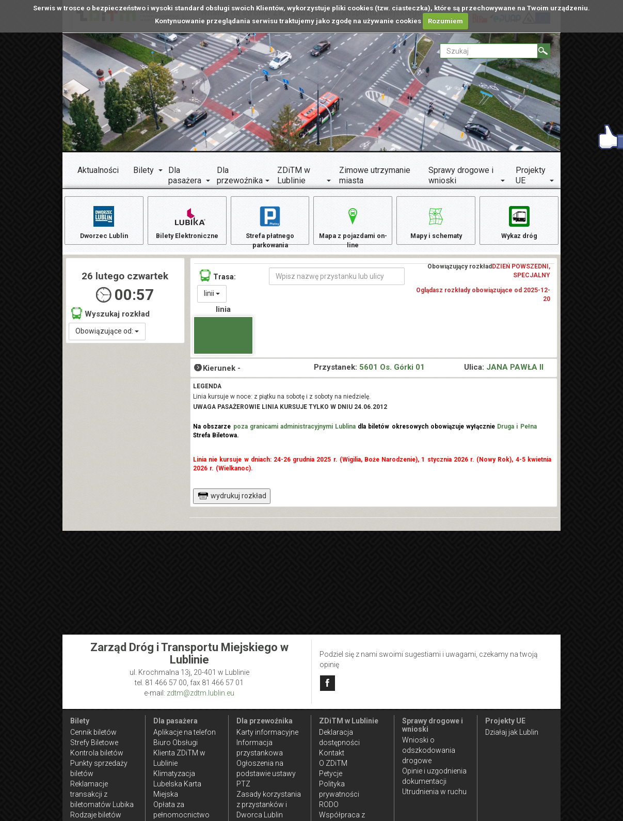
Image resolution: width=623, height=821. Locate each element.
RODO (329, 804)
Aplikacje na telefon (184, 732)
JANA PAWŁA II (515, 373)
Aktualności (98, 170)
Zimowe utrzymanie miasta (374, 175)
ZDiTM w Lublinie (293, 175)
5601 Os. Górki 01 (392, 373)
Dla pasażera (184, 175)
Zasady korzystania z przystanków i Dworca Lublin (268, 804)
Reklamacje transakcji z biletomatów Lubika (102, 794)
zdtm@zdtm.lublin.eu (200, 693)
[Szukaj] (543, 50)
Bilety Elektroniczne (187, 222)
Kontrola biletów (96, 753)
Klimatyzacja (174, 773)
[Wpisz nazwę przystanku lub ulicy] (337, 283)
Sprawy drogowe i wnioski (460, 175)
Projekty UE (531, 175)
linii (212, 300)
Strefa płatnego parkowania (270, 227)
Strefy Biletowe (94, 742)
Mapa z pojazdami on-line (353, 227)
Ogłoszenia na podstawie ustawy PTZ (266, 773)
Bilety (143, 170)
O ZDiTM (333, 763)
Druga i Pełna (516, 433)
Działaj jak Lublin (511, 732)
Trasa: (218, 282)
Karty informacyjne (267, 732)
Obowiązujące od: (107, 338)
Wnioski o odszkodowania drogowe (428, 750)
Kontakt (331, 753)
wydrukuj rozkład (232, 502)
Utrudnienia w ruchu (434, 791)
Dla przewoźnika (240, 175)
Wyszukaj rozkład (110, 320)
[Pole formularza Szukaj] (489, 50)
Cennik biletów (93, 732)
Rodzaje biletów (95, 815)
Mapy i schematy (436, 222)
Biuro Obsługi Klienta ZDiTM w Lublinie (179, 752)
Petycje (330, 773)
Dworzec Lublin (103, 222)
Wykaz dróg (519, 222)
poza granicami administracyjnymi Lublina (294, 433)
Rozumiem (445, 21)
